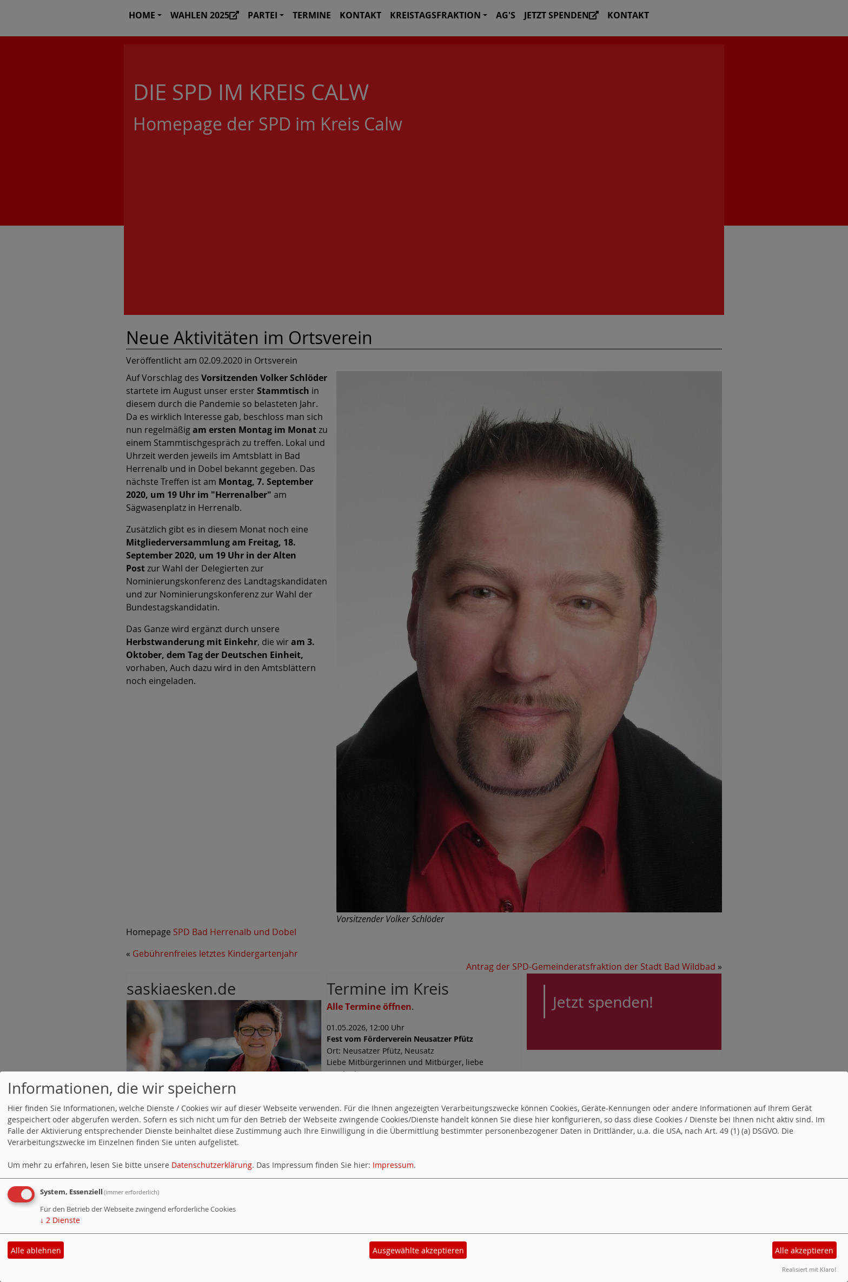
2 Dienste (60, 1220)
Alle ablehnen (36, 1250)
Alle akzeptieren (804, 1250)
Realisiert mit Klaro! (809, 1269)
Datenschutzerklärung (211, 1165)
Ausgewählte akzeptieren (418, 1250)
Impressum (393, 1165)
